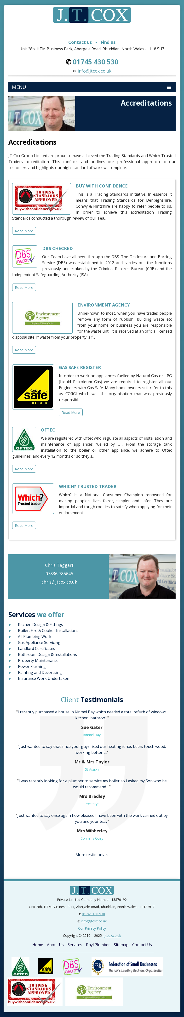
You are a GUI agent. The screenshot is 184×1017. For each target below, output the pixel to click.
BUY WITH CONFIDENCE (102, 186)
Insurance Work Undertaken (43, 678)
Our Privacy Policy (92, 928)
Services (75, 944)
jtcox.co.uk (112, 935)
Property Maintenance (38, 660)
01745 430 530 (93, 914)
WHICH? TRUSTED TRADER (87, 486)
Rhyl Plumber (98, 944)
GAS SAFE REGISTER (80, 367)
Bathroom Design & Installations (47, 654)
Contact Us (142, 944)
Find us (108, 42)
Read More (24, 230)
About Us (55, 944)
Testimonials (92, 699)
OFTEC (48, 430)
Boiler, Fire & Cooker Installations (48, 630)
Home (37, 944)
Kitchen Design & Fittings (40, 624)
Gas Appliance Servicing (39, 642)
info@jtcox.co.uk (94, 71)
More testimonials (91, 854)
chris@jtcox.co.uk (59, 582)
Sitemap (121, 944)
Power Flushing (32, 666)
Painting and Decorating (40, 672)
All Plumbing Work (34, 636)
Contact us (80, 42)
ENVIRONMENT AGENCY (103, 305)
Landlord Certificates (36, 648)
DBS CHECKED (57, 248)
